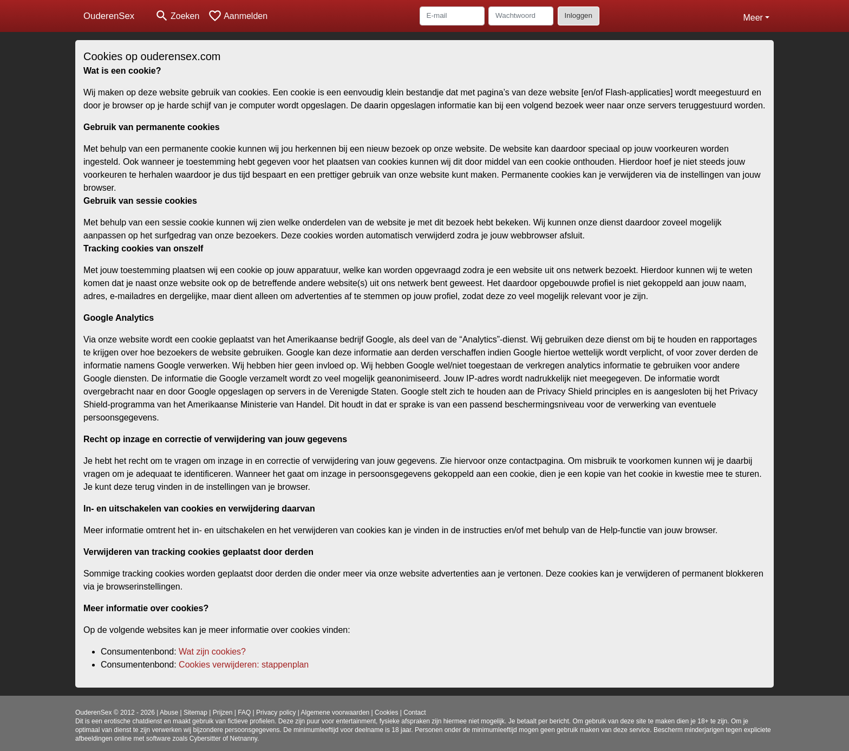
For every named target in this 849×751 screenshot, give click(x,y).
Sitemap (195, 712)
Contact (414, 712)
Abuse (169, 712)
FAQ (244, 712)
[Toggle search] (177, 16)
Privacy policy (276, 712)
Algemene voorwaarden (335, 712)
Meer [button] (752, 17)
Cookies (386, 712)
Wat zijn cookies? (212, 651)
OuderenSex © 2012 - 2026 (115, 712)
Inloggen (578, 15)
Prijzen (223, 712)
